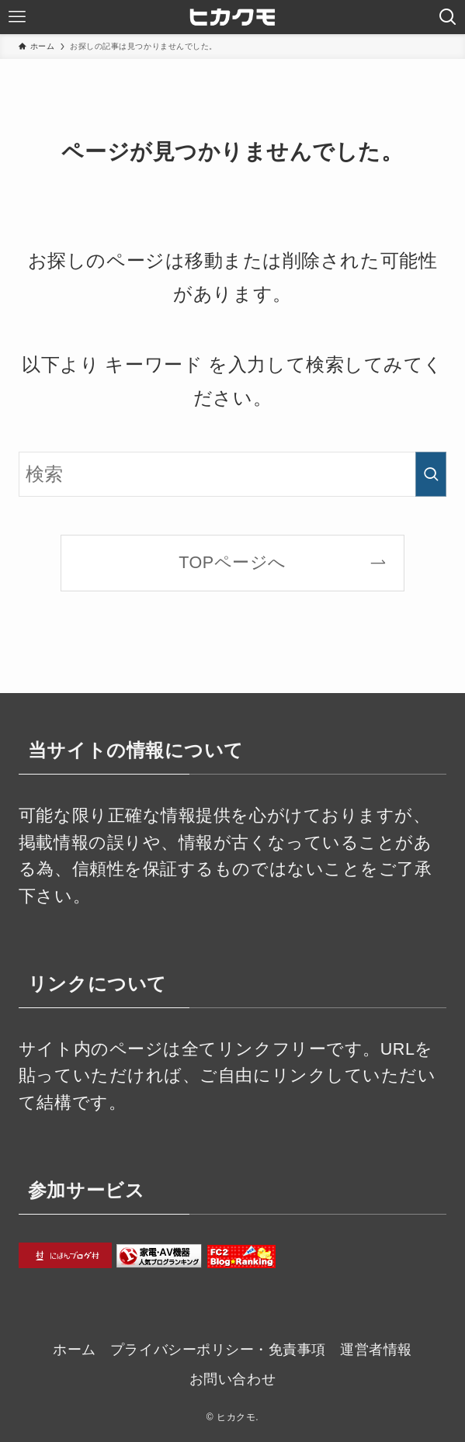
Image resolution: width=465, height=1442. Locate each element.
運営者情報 (376, 1349)
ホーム (74, 1349)
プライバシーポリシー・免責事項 (218, 1349)
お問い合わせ (232, 1379)
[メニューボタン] (17, 17)
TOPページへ (232, 562)
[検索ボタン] (448, 17)
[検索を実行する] (430, 474)
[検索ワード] (232, 474)
